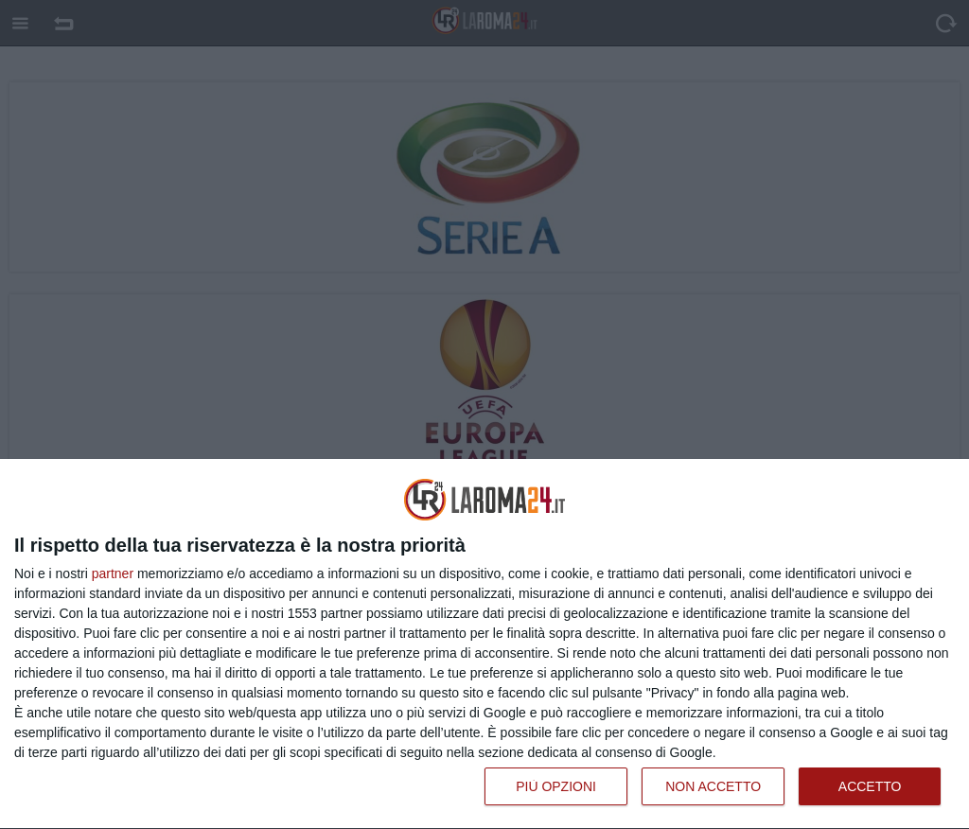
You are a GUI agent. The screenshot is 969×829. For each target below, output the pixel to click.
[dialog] (484, 644)
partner (112, 573)
